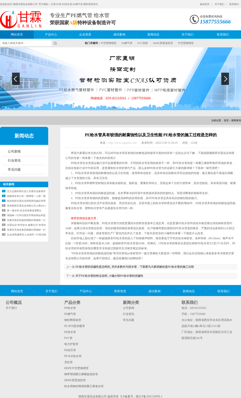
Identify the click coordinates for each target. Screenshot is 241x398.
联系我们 (234, 4)
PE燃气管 (127, 43)
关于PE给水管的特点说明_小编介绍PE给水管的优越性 (109, 275)
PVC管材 (143, 43)
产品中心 (51, 34)
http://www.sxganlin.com (122, 142)
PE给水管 (70, 307)
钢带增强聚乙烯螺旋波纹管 (81, 374)
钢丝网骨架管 (72, 320)
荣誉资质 (120, 291)
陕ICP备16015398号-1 (149, 396)
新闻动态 (153, 34)
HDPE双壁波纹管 (163, 43)
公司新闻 (14, 151)
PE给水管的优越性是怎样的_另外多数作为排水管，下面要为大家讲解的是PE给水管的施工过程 (135, 266)
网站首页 (17, 34)
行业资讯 (14, 160)
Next (225, 79)
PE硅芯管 (70, 350)
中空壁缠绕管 (108, 43)
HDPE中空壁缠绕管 (76, 368)
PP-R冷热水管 (73, 356)
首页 (226, 120)
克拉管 (68, 362)
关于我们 (219, 4)
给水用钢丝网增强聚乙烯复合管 (84, 386)
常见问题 (14, 169)
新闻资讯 (236, 120)
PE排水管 (70, 332)
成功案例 (119, 34)
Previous (16, 79)
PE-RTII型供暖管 (74, 326)
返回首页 (204, 4)
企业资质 (85, 34)
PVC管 (68, 338)
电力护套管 (71, 344)
